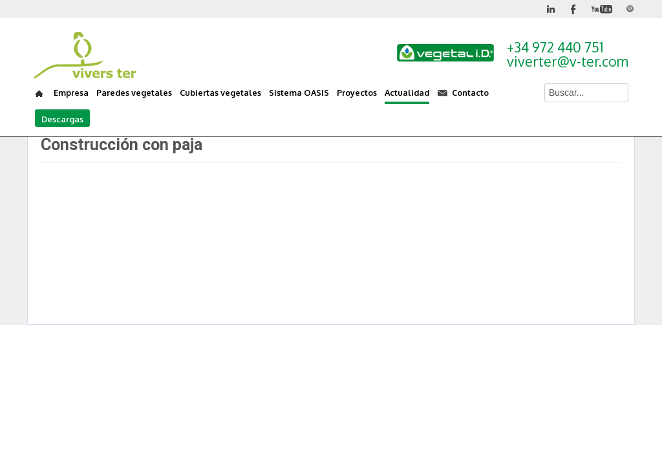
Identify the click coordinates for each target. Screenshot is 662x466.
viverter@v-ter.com (567, 61)
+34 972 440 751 (555, 47)
